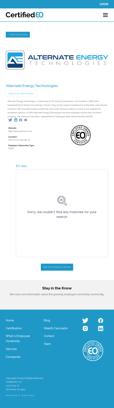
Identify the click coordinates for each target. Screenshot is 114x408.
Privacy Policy (27, 395)
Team (47, 344)
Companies (13, 357)
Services (11, 349)
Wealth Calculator (56, 328)
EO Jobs (21, 166)
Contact (49, 336)
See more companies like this (57, 267)
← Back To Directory (17, 34)
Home (10, 320)
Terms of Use (11, 395)
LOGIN (104, 4)
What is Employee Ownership (18, 338)
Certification (14, 328)
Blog (47, 320)
